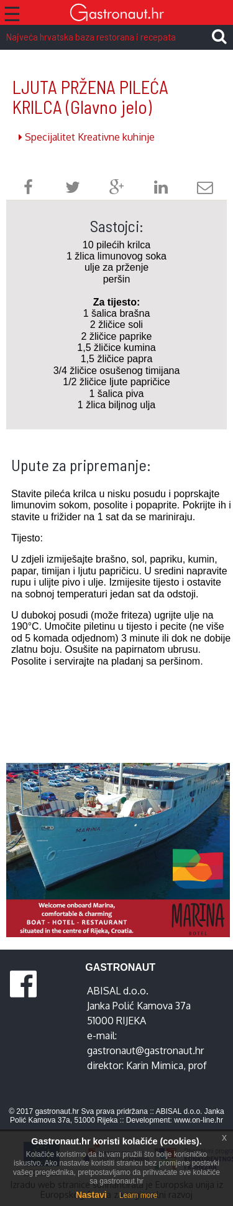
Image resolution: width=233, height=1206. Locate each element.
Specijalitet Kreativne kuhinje (87, 137)
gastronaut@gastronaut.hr (145, 1050)
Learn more (138, 1195)
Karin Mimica (154, 1065)
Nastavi (91, 1195)
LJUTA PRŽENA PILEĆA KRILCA (90, 97)
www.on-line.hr (198, 1120)
